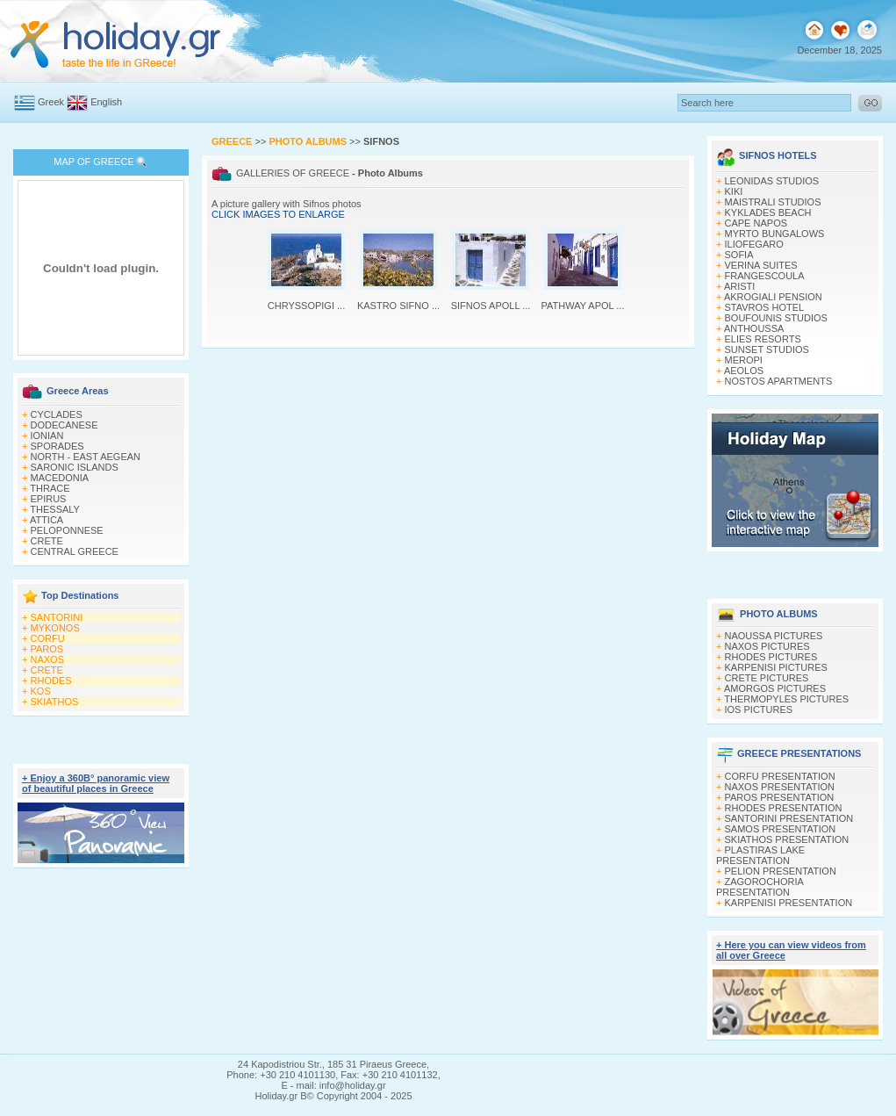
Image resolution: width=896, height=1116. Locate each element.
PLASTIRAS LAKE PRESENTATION (760, 855)
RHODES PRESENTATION (783, 808)
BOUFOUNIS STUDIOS (776, 318)
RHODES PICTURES (771, 657)
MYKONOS (55, 628)
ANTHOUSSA (754, 328)
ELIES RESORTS (763, 339)
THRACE (49, 488)
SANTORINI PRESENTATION (789, 818)
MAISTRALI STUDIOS (773, 202)
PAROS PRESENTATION (780, 797)
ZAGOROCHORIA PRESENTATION (759, 886)
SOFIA (739, 254)
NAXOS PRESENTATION (780, 786)
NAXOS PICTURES (767, 646)
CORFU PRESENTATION (780, 776)
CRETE (47, 541)
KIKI (734, 191)
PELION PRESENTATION (780, 871)
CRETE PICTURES (767, 678)
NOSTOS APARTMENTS (779, 381)
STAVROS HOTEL (765, 307)
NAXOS (48, 659)
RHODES (51, 680)
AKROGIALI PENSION (773, 297)
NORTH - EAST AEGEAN (86, 456)
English (106, 102)
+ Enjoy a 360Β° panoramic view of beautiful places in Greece (95, 783)
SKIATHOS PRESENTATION (787, 839)
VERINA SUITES (761, 265)
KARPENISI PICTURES (776, 667)
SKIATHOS (55, 701)
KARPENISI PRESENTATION (789, 902)
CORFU (48, 638)
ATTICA (46, 520)
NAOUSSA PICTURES (774, 635)
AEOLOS (743, 370)
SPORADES (57, 446)
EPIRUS (49, 498)
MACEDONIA (60, 477)
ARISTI (739, 286)
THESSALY (55, 509)
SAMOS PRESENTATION (780, 829)
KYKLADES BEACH (768, 212)
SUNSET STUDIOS (767, 349)
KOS (41, 691)
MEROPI (744, 360)
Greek (51, 102)
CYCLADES (56, 414)
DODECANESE (64, 425)
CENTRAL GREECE (74, 551)
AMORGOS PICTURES (775, 688)
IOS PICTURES (759, 709)
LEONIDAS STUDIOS (772, 181)
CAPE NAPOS (756, 223)
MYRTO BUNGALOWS (775, 233)
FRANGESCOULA (765, 275)
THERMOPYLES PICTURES (786, 699)
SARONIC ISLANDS (74, 467)
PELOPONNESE (67, 530)
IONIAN (47, 435)
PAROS (47, 649)
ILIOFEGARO (754, 244)
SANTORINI (57, 617)
